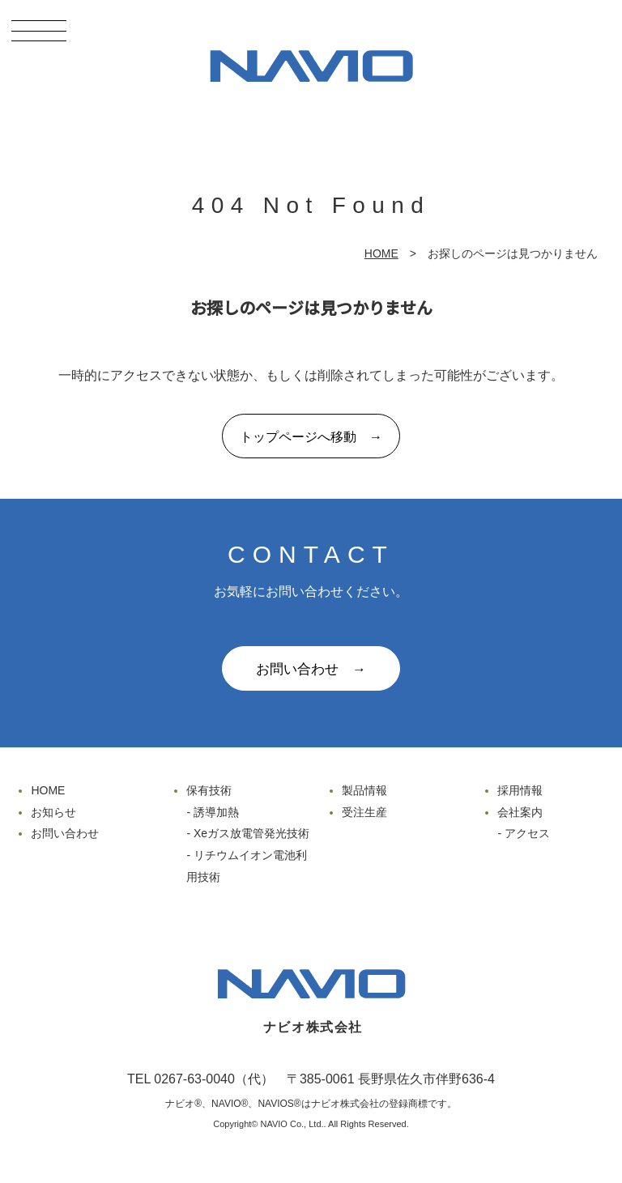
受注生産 (364, 812)
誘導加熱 (216, 812)
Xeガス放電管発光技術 (251, 833)
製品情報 (364, 790)
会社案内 (520, 812)
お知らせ (53, 812)
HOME (381, 253)
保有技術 (209, 790)
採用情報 (520, 790)
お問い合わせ (65, 833)
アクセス (527, 833)
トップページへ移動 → (311, 437)
